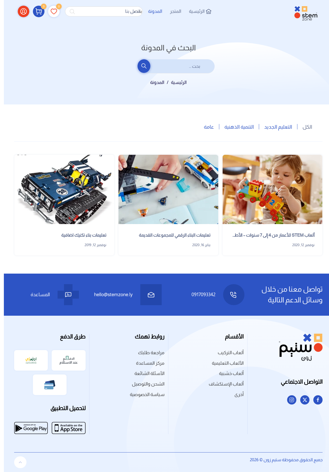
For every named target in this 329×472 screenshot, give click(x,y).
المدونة (151, 11)
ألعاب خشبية (227, 373)
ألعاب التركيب (227, 352)
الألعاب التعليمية (224, 363)
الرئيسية (196, 11)
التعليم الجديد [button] (274, 127)
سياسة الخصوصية (143, 394)
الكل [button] (303, 127)
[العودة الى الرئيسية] (302, 11)
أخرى (235, 394)
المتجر (171, 11)
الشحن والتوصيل (144, 384)
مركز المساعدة (146, 363)
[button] (34, 11)
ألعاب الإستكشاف (222, 384)
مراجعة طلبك (147, 352)
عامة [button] (205, 127)
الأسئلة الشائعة (146, 373)
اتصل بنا (128, 11)
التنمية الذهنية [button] (235, 127)
